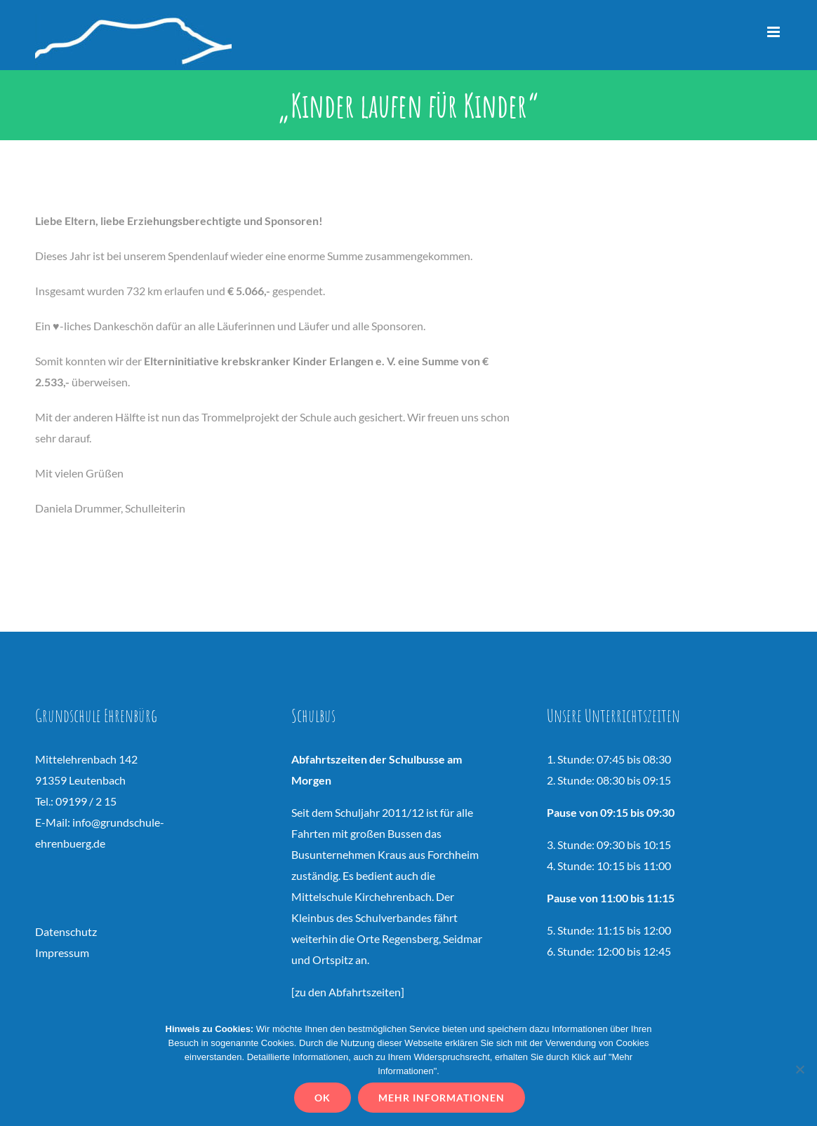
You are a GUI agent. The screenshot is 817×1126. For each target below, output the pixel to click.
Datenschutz (66, 931)
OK (325, 1100)
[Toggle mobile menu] (774, 32)
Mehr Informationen (444, 1100)
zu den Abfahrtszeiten (348, 991)
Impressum (62, 952)
